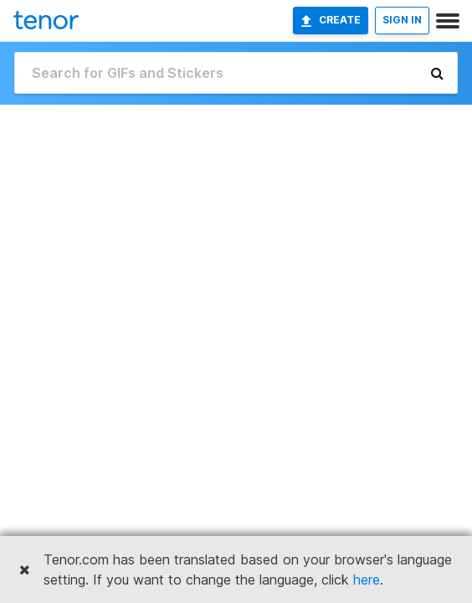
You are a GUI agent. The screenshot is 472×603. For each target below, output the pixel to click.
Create (330, 20)
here (366, 579)
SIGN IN (402, 19)
